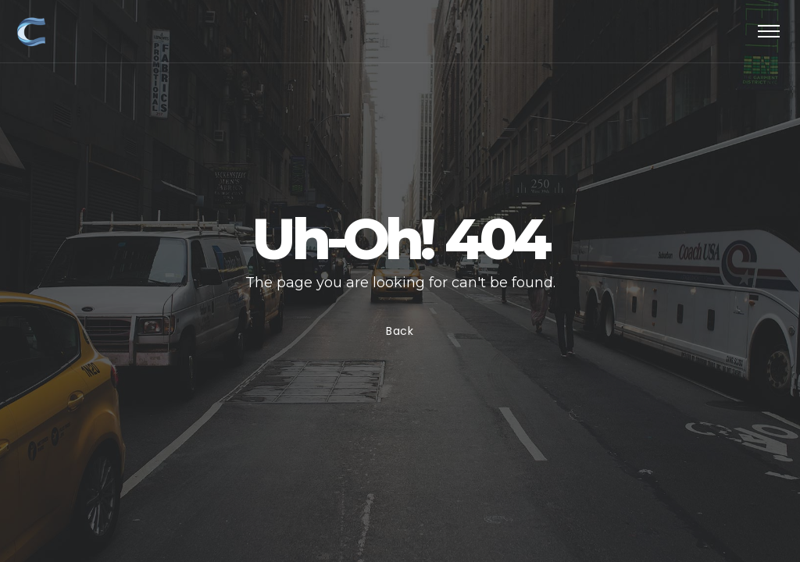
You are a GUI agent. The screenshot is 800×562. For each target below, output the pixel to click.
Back (400, 331)
